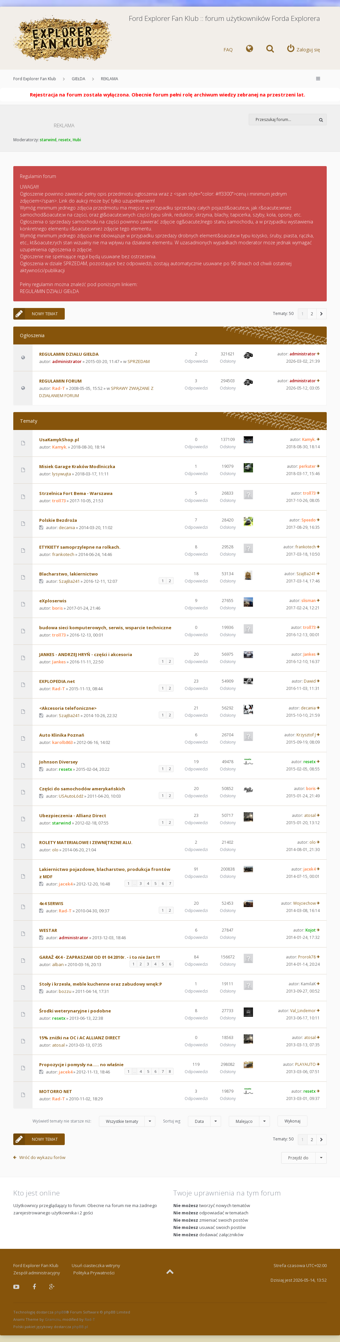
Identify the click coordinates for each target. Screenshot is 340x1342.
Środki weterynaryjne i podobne (75, 1011)
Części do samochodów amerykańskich (82, 789)
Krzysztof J (306, 735)
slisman (308, 600)
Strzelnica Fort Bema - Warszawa (76, 493)
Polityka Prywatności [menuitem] (94, 1273)
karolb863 (62, 742)
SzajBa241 (69, 581)
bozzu (65, 991)
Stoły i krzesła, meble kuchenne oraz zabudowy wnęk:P (100, 984)
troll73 (59, 501)
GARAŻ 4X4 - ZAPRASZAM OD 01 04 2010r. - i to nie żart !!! (99, 957)
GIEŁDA (78, 79)
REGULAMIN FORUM (60, 381)
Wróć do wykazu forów (42, 1157)
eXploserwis (52, 601)
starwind (48, 140)
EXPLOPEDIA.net (57, 681)
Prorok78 (307, 957)
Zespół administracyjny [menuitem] (36, 1273)
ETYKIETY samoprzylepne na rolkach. (80, 547)
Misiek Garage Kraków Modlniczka (77, 466)
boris (57, 608)
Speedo (308, 520)
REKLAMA (109, 79)
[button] (322, 313)
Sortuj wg (192, 1121)
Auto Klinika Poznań (61, 735)
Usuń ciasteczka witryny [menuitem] (96, 1265)
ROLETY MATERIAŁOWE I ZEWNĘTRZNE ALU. (85, 842)
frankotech (63, 554)
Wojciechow (304, 903)
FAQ (228, 49)
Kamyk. (59, 447)
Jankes (59, 662)
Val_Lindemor (303, 1010)
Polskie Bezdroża (58, 520)
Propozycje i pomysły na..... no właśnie (81, 1065)
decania (67, 527)
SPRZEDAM (139, 361)
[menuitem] (249, 50)
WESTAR (48, 930)
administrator (67, 361)
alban (58, 964)
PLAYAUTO (305, 1064)
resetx (64, 140)
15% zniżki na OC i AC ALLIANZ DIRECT (80, 1038)
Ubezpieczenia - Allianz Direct (72, 816)
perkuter (307, 466)
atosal (310, 815)
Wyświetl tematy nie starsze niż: (94, 1121)
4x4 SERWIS (51, 903)
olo (55, 850)
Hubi (77, 140)
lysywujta (61, 474)
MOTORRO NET (55, 1091)
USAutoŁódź (71, 796)
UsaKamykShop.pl (59, 440)
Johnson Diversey (58, 762)
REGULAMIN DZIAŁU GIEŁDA (69, 354)
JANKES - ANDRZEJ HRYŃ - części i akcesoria (85, 654)
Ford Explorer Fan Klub (34, 79)
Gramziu (52, 1319)
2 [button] (312, 314)
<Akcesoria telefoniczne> (68, 708)
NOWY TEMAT (35, 314)
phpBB (60, 1312)
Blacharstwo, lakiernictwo (68, 574)
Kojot (310, 930)
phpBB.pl (80, 1326)
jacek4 (65, 884)
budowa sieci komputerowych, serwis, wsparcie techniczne (105, 628)
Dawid (310, 681)
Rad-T (58, 388)
